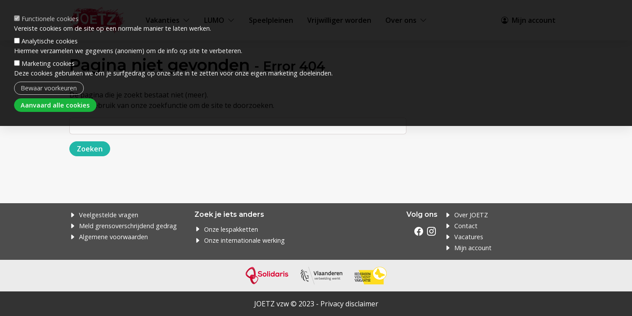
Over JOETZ (471, 215)
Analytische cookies (50, 41)
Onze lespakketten (231, 229)
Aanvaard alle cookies (55, 105)
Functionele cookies (50, 18)
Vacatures (468, 237)
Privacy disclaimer (349, 304)
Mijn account (473, 248)
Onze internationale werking (244, 240)
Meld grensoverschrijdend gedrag (128, 226)
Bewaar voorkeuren (49, 88)
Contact (466, 226)
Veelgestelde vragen (108, 215)
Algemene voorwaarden (113, 237)
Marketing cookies (48, 63)
